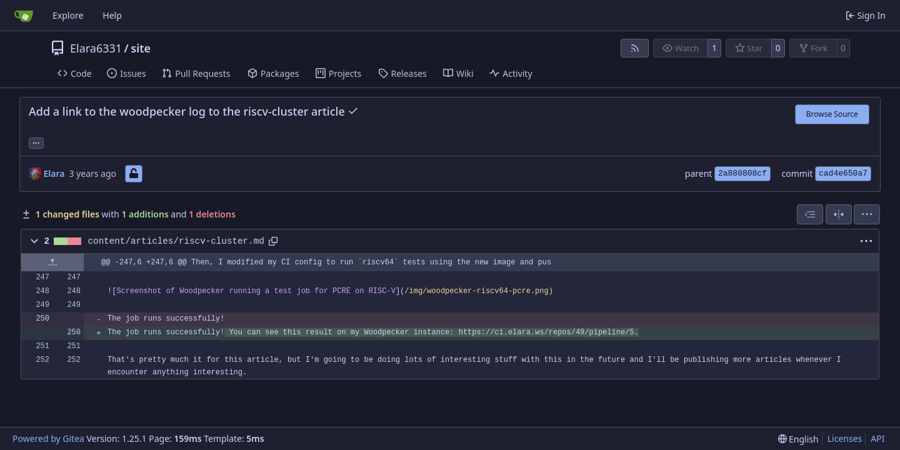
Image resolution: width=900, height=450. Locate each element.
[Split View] (839, 214)
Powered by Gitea (48, 438)
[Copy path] (273, 241)
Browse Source (832, 114)
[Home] (23, 15)
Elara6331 (96, 48)
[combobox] (810, 214)
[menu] (867, 214)
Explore (67, 15)
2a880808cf (742, 173)
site (141, 48)
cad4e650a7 (843, 173)
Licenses (845, 438)
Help (112, 15)
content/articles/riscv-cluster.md (176, 241)
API (877, 438)
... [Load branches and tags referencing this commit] (36, 142)
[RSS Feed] (635, 48)
